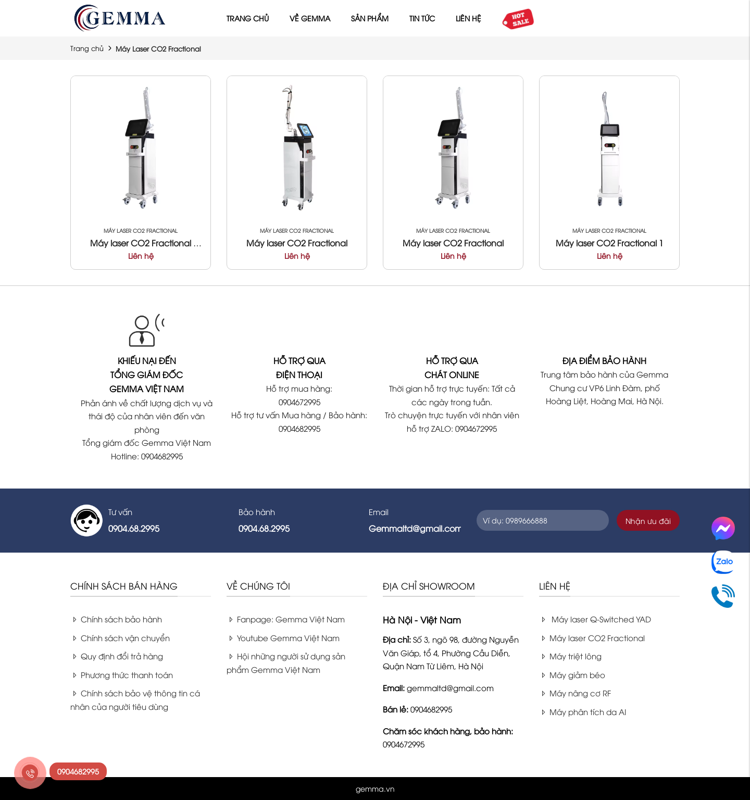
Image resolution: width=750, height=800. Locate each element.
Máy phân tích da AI (582, 711)
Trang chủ (248, 18)
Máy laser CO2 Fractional (296, 242)
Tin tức (422, 18)
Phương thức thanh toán (121, 674)
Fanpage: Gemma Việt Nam (286, 619)
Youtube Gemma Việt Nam (283, 637)
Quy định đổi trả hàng (116, 656)
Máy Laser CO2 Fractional (141, 230)
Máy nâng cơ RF (575, 693)
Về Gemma (310, 18)
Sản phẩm (370, 18)
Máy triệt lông (570, 656)
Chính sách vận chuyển (120, 637)
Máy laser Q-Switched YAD (595, 619)
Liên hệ (468, 18)
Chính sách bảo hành (116, 619)
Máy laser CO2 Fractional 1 (610, 242)
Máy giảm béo (572, 674)
